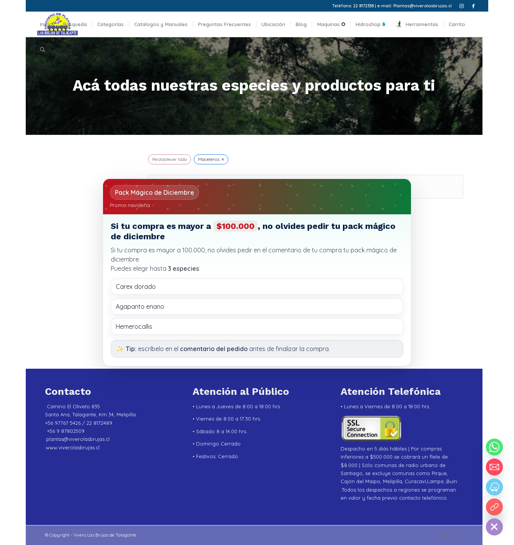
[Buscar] (42, 49)
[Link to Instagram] (461, 6)
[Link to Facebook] (473, 6)
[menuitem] (46, 24)
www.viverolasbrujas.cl (73, 447)
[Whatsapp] (494, 447)
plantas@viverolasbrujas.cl (78, 439)
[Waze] (494, 487)
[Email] (494, 467)
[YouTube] (494, 507)
